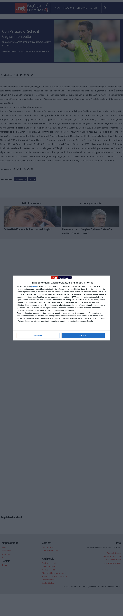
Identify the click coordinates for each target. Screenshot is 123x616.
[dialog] (61, 308)
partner (34, 286)
